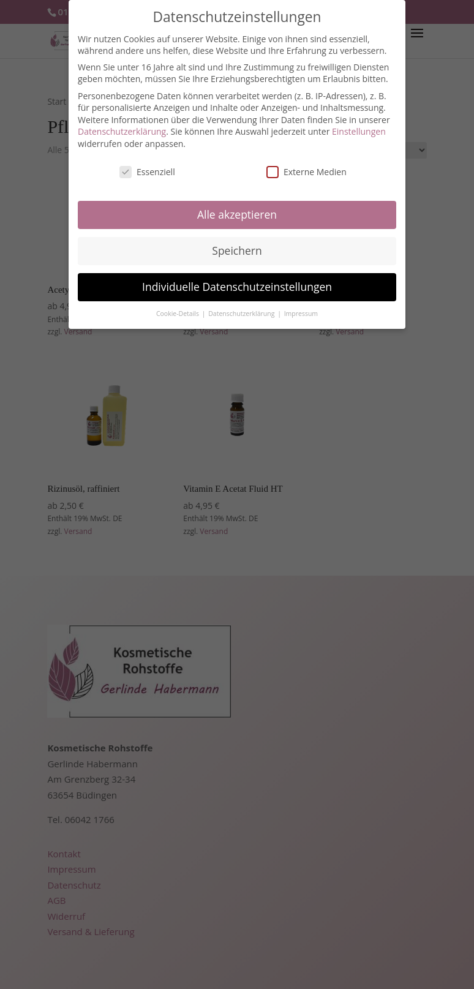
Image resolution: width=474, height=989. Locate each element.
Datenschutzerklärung (122, 126)
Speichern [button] (236, 245)
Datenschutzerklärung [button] (242, 308)
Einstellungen (359, 126)
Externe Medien (306, 166)
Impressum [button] (301, 308)
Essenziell (147, 166)
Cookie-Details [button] (178, 308)
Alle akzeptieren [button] (237, 208)
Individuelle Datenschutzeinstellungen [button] (237, 281)
